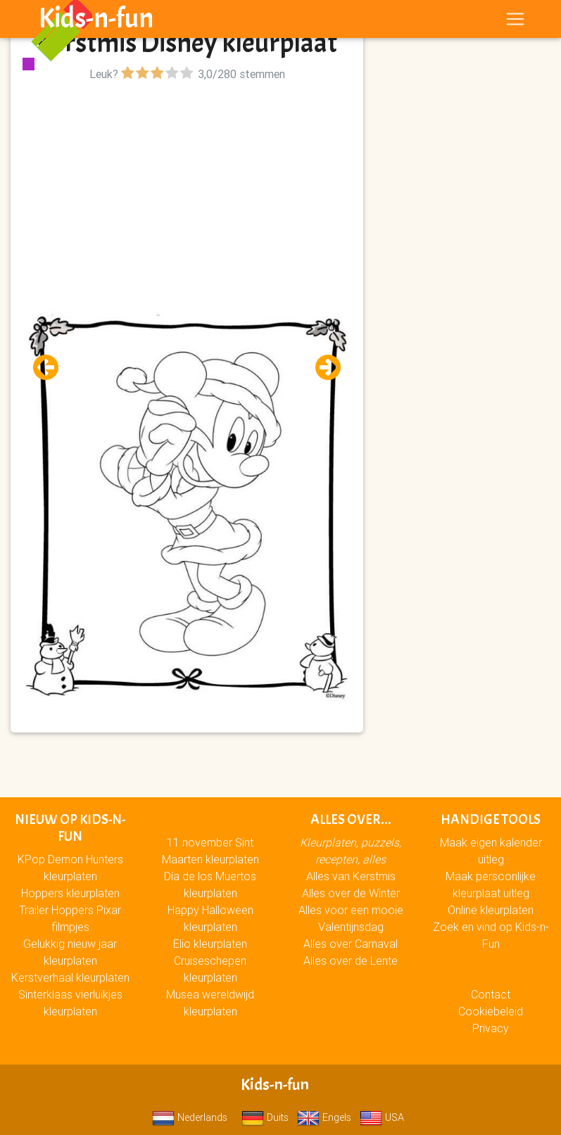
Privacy (490, 1028)
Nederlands (189, 1117)
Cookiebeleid (490, 1011)
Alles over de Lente (350, 960)
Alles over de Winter (351, 893)
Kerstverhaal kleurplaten (70, 977)
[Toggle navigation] (515, 21)
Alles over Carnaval (350, 944)
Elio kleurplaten (210, 944)
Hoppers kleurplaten (70, 893)
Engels (324, 1117)
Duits (265, 1117)
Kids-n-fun (96, 21)
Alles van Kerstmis (351, 876)
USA (382, 1117)
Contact (490, 994)
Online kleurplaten (491, 910)
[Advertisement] (187, 183)
